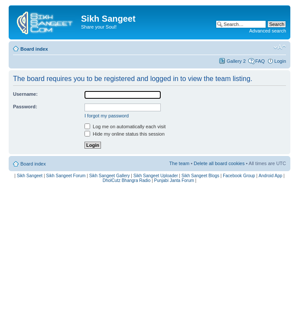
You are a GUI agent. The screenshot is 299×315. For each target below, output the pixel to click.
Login (280, 61)
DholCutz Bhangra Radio (127, 180)
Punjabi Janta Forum (174, 180)
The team (179, 163)
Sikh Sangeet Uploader (155, 175)
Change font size (279, 47)
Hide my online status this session (124, 133)
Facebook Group (239, 175)
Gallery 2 (236, 61)
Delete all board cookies (219, 163)
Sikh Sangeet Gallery (109, 175)
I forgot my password (106, 115)
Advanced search (267, 30)
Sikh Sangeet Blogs (200, 175)
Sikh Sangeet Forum (65, 175)
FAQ (260, 61)
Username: (25, 94)
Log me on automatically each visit (125, 126)
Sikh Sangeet (30, 175)
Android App (271, 175)
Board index (34, 49)
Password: (25, 106)
